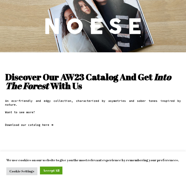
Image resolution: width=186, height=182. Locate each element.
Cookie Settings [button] (21, 171)
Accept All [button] (51, 170)
